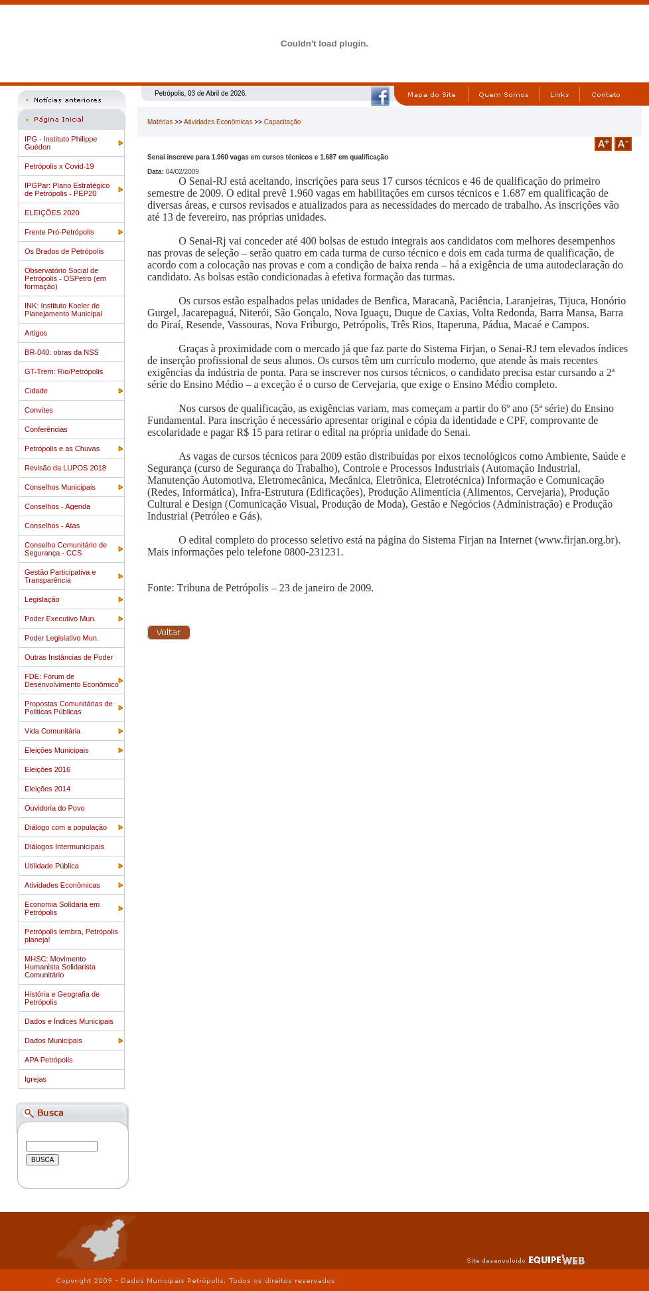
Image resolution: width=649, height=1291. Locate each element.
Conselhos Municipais (60, 487)
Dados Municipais (53, 1040)
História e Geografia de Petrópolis (62, 998)
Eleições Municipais (57, 750)
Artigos (36, 333)
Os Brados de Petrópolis (64, 251)
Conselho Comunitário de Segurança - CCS (66, 549)
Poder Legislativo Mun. (62, 638)
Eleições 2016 (47, 769)
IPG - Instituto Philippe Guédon (61, 143)
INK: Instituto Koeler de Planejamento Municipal (63, 310)
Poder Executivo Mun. (60, 619)
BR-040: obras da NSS (62, 352)
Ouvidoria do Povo (55, 808)
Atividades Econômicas (62, 885)
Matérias (160, 122)
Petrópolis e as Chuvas (62, 448)
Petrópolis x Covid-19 (59, 166)
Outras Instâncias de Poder (69, 657)
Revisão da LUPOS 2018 (65, 468)
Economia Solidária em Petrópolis (62, 908)
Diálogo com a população (66, 827)
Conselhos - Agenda (57, 506)
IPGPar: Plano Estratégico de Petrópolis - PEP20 (67, 189)
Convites (39, 410)
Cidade (36, 391)
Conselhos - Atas (52, 526)
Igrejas (35, 1079)
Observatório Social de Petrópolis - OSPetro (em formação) (65, 278)
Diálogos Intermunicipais (64, 846)
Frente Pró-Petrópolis (59, 232)
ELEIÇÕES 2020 (52, 213)
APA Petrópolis (49, 1060)
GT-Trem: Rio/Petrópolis (64, 371)
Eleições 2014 (47, 789)
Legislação (42, 599)
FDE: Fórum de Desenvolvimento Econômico (72, 680)
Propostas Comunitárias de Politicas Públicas (69, 708)
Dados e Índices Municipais (69, 1021)
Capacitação (282, 122)
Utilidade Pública (52, 866)
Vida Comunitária (52, 731)
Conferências (46, 429)
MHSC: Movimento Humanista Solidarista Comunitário (60, 967)
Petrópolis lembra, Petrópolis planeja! (71, 935)
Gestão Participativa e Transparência (60, 576)
